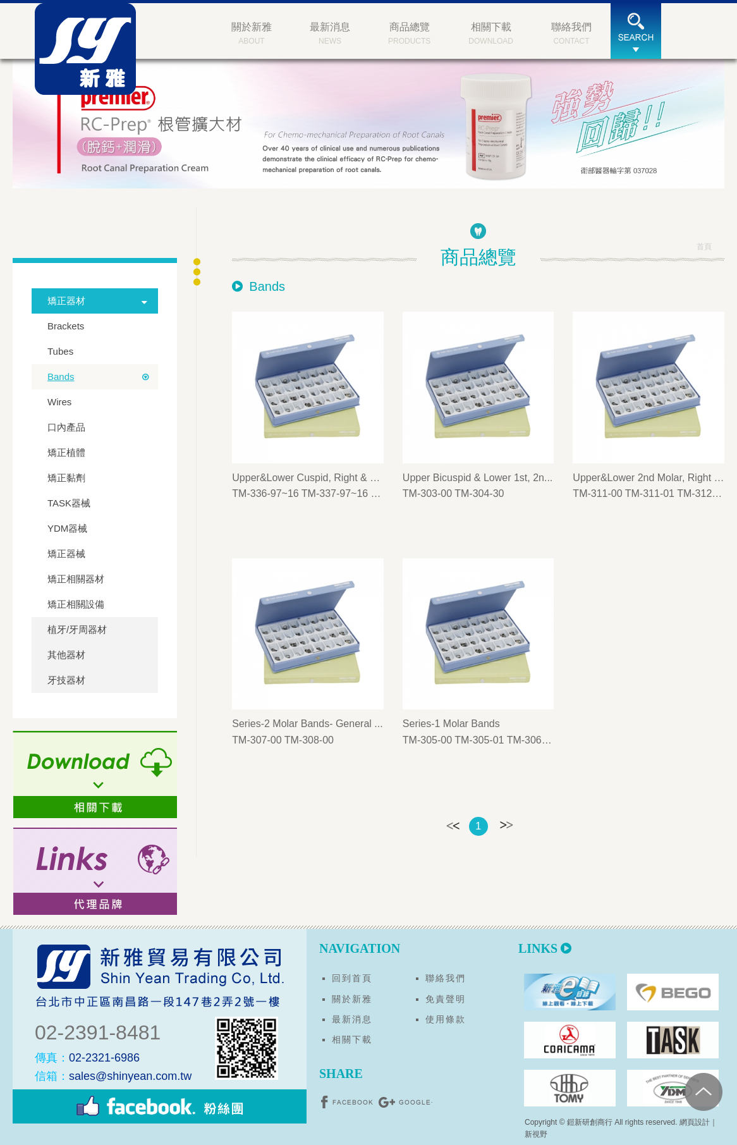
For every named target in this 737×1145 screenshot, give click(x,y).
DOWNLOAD (490, 32)
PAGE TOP (703, 1092)
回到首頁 (352, 978)
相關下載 (352, 1039)
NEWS (330, 32)
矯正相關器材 (75, 578)
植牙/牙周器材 (77, 629)
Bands (61, 376)
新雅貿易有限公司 (85, 49)
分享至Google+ (405, 1102)
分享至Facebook (348, 1102)
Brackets (65, 326)
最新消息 (352, 1019)
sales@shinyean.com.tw (113, 1076)
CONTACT (571, 32)
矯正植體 (66, 452)
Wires (59, 401)
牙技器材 (66, 680)
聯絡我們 (445, 978)
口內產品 (66, 427)
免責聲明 (445, 999)
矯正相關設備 (75, 604)
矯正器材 (66, 300)
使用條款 (445, 1019)
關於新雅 (352, 999)
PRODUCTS (409, 32)
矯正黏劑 (66, 477)
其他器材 (66, 654)
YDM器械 (67, 528)
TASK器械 (68, 503)
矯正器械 (66, 553)
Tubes (60, 351)
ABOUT (251, 32)
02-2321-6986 (87, 1057)
